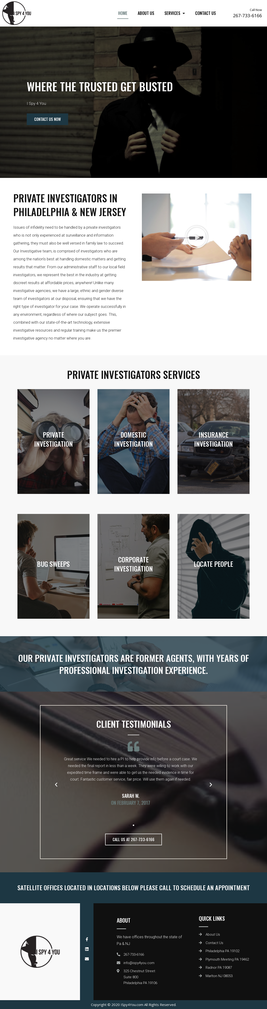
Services (174, 13)
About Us (146, 13)
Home (122, 13)
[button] (129, 825)
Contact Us (205, 13)
